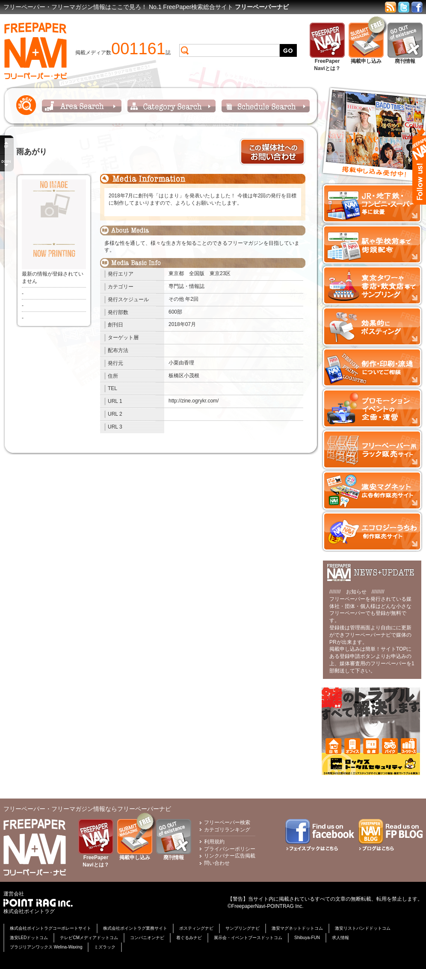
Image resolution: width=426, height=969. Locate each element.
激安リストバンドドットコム (362, 928)
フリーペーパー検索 (227, 822)
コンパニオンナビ (147, 937)
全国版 (196, 273)
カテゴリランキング (227, 830)
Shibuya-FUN (307, 937)
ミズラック (104, 947)
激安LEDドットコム (29, 937)
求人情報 (340, 937)
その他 (176, 299)
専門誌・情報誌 (186, 286)
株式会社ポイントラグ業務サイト (135, 928)
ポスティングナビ (196, 928)
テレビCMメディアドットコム (89, 937)
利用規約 (214, 842)
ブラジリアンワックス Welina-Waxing (46, 947)
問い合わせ (217, 863)
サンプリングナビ (242, 928)
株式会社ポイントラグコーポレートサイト (50, 928)
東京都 (176, 273)
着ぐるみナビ (189, 937)
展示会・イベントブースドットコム (248, 937)
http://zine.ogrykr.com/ (194, 401)
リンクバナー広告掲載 (229, 856)
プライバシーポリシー (229, 849)
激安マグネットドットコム (297, 928)
